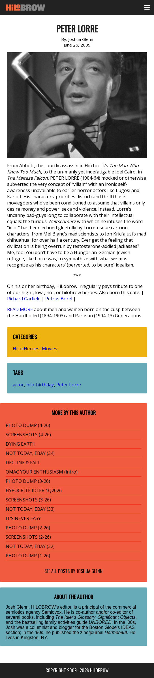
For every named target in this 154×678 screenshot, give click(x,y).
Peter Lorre (68, 385)
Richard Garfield (23, 299)
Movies (49, 348)
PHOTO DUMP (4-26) (28, 425)
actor (18, 385)
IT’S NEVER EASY (23, 518)
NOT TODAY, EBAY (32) (30, 546)
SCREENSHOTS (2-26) (28, 537)
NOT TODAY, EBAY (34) (30, 453)
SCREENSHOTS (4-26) (28, 435)
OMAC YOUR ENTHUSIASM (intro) (42, 472)
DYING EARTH (21, 444)
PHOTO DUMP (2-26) (28, 528)
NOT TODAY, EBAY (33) (30, 509)
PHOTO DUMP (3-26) (28, 481)
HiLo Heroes (26, 348)
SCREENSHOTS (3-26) (28, 500)
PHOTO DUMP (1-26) (28, 555)
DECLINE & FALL (23, 462)
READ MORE (20, 309)
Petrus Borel (58, 299)
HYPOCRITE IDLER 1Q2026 (34, 490)
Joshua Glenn (89, 571)
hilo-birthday (40, 385)
